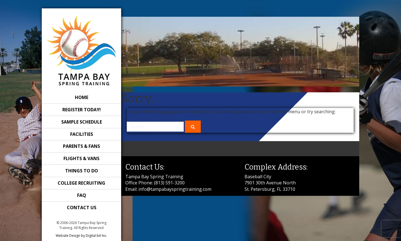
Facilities (81, 134)
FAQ (81, 195)
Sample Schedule (81, 122)
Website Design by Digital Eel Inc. (81, 235)
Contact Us (81, 207)
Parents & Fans (81, 146)
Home (81, 97)
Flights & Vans (81, 158)
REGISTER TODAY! (81, 110)
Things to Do (81, 171)
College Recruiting (81, 183)
